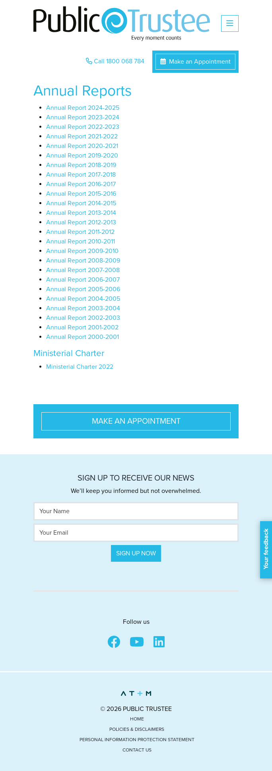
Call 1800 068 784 (115, 61)
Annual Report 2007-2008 (83, 270)
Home (137, 719)
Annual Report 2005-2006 (83, 289)
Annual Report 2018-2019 (81, 165)
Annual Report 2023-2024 (82, 117)
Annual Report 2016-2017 (81, 184)
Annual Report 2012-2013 (81, 222)
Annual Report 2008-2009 (83, 261)
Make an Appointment (195, 62)
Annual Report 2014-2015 (81, 203)
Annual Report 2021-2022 (82, 136)
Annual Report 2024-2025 (82, 108)
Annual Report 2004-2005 (83, 299)
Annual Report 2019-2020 (82, 156)
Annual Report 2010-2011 (80, 241)
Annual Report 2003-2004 (83, 308)
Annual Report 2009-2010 (82, 251)
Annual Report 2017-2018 (81, 175)
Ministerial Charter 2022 (79, 367)
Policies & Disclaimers (136, 729)
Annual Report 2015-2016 (81, 194)
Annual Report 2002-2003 (83, 318)
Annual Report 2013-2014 (81, 213)
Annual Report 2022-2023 (82, 127)
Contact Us (137, 750)
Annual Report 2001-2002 (82, 327)
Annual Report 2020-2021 (82, 146)
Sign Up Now (136, 553)
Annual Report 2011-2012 (80, 232)
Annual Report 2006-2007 (83, 280)
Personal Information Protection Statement (137, 739)
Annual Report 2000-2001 (82, 337)
